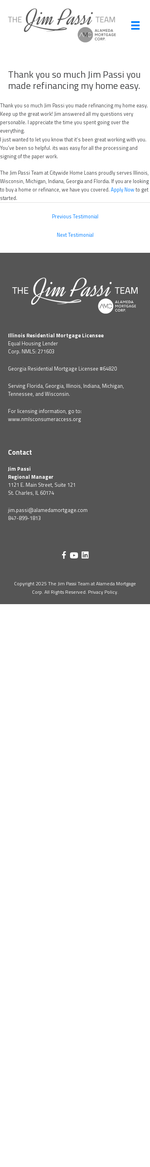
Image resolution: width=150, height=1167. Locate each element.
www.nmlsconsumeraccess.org (44, 419)
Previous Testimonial (75, 216)
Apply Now (122, 189)
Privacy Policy (102, 592)
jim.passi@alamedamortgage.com (48, 510)
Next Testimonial (75, 235)
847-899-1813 (24, 518)
